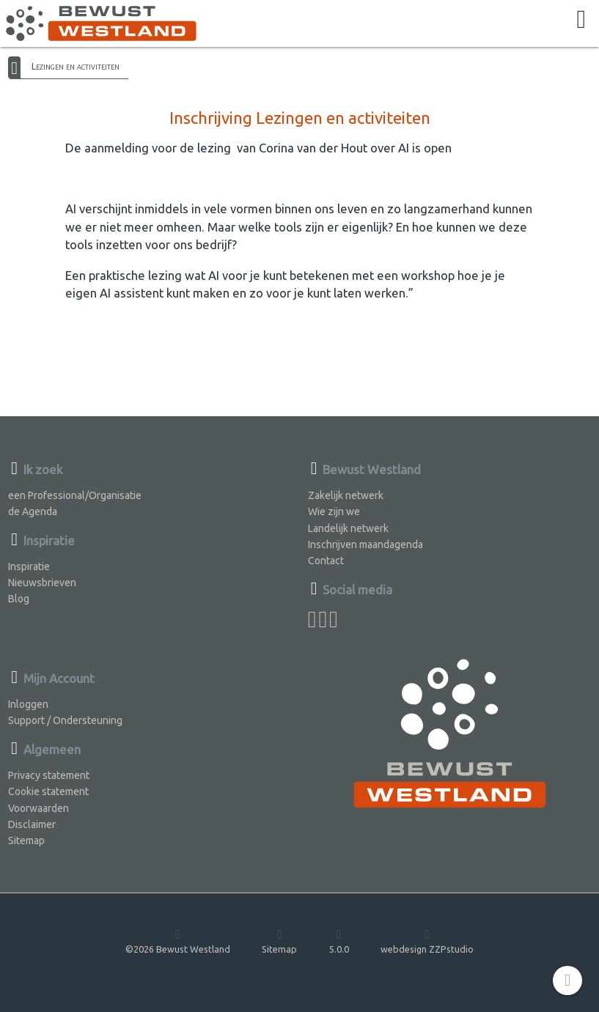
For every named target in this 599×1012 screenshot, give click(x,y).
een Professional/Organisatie (75, 495)
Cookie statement (48, 791)
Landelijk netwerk (348, 528)
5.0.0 (339, 940)
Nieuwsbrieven (42, 582)
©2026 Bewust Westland (177, 940)
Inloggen (28, 704)
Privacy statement (48, 775)
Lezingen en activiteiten (76, 66)
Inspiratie (29, 566)
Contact (326, 560)
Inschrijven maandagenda (365, 544)
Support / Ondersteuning (65, 720)
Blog (18, 599)
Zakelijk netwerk (345, 495)
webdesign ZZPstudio (427, 940)
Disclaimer (32, 824)
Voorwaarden (38, 808)
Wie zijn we (334, 511)
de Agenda (32, 511)
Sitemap (26, 840)
